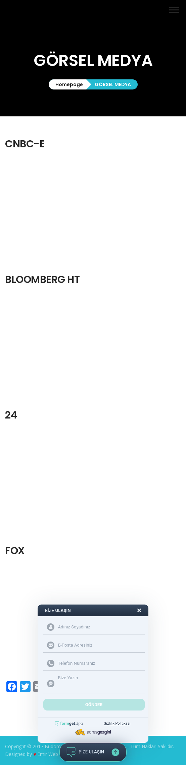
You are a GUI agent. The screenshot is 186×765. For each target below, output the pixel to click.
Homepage (69, 84)
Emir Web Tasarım (57, 754)
